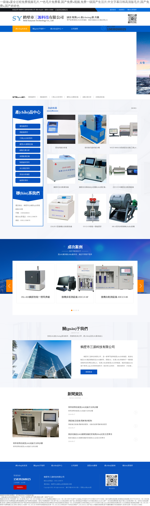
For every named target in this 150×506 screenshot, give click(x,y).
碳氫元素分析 (87, 97)
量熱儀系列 (32, 97)
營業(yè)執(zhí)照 (86, 488)
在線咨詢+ (20, 487)
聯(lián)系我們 (132, 9)
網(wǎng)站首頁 (21, 29)
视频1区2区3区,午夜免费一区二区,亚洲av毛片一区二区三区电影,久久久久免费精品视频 (28, 499)
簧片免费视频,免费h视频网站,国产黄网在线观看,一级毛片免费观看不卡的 (29, 501)
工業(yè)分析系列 (57, 97)
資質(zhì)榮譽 (92, 34)
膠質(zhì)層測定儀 (72, 97)
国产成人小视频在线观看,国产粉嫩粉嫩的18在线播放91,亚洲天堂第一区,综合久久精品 (114, 505)
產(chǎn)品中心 (56, 29)
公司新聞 (74, 29)
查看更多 (89, 372)
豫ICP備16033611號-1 (72, 488)
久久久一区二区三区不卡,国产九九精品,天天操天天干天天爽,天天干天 (78, 499)
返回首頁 (113, 9)
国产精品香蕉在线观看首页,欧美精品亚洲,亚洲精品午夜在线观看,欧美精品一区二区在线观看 (51, 503)
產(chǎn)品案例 (110, 34)
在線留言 (122, 9)
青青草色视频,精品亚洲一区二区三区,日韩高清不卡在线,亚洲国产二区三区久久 (61, 505)
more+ (134, 108)
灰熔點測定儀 (100, 97)
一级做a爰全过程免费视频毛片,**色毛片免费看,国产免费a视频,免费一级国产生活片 (26, 497)
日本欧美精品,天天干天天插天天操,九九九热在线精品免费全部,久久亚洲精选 (105, 503)
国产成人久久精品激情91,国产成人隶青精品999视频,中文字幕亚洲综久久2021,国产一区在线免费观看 (86, 501)
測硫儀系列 (43, 97)
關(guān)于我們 (39, 29)
